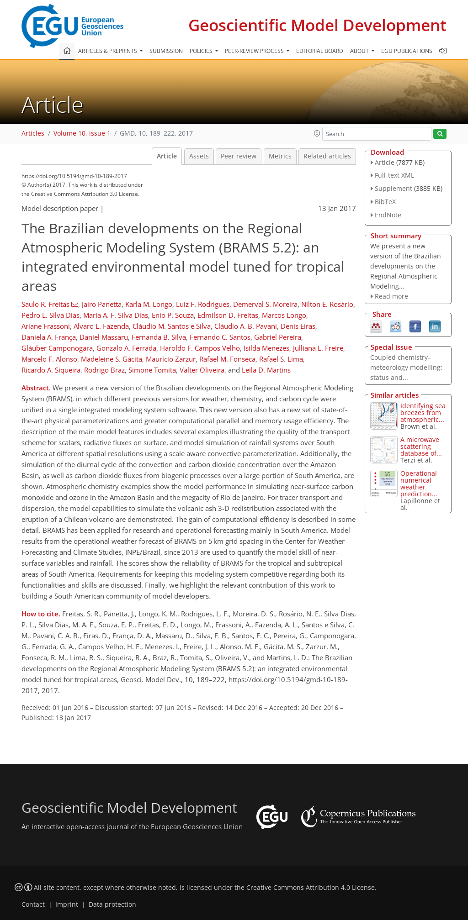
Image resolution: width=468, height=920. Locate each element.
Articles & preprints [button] (108, 51)
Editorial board (319, 51)
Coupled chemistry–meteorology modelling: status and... (406, 367)
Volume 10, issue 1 (82, 133)
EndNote (388, 214)
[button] (317, 133)
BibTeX (385, 201)
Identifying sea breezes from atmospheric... (423, 412)
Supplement (393, 188)
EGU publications (406, 51)
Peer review (238, 156)
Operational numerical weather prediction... (418, 483)
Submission (166, 51)
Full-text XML (394, 175)
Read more (391, 296)
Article (167, 156)
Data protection (112, 904)
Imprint (66, 904)
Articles (32, 133)
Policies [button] (202, 51)
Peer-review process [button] (255, 51)
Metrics (280, 156)
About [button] (360, 51)
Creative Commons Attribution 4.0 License (310, 887)
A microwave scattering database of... (421, 446)
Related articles (327, 156)
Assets (199, 156)
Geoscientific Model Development (317, 25)
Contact (33, 904)
